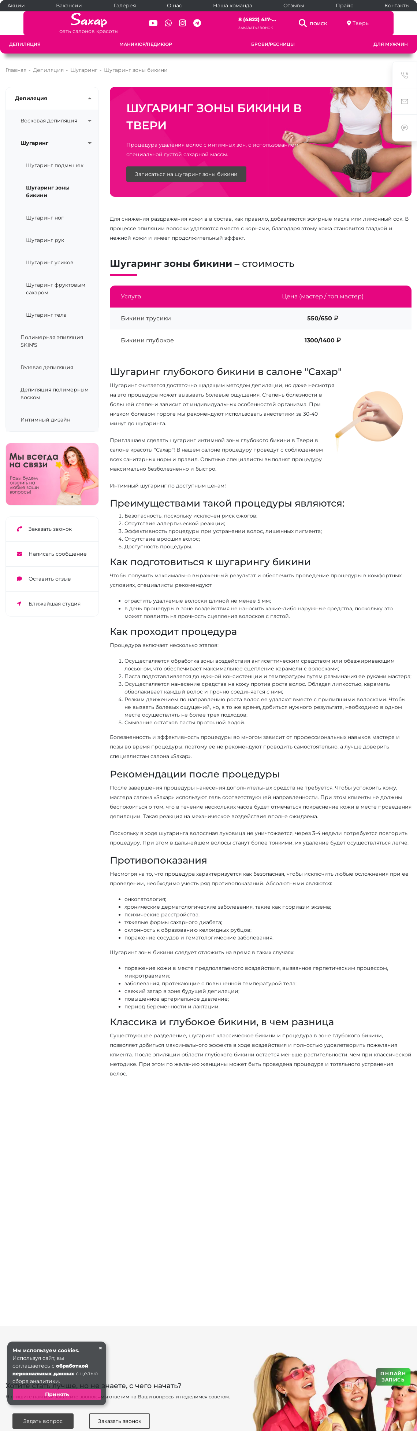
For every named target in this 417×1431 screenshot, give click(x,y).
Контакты (397, 5)
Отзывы (293, 5)
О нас (174, 5)
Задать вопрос (43, 1421)
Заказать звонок (260, 28)
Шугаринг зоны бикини (48, 191)
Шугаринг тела (46, 315)
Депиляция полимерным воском (55, 393)
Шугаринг (34, 143)
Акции (16, 5)
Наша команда (232, 5)
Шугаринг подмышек (54, 165)
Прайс (344, 5)
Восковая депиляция (49, 120)
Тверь (380, 23)
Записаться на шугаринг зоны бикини (186, 175)
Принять (57, 1394)
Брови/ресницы (273, 44)
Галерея (124, 5)
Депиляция (25, 44)
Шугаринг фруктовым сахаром (55, 289)
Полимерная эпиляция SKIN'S (52, 341)
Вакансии (69, 5)
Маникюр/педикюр (145, 44)
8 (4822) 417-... (262, 19)
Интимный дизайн (45, 419)
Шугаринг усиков (50, 262)
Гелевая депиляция (47, 367)
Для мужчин (390, 44)
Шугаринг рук (45, 240)
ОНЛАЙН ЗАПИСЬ (393, 1376)
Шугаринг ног (45, 217)
